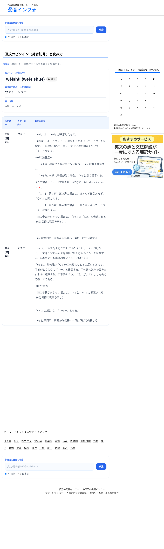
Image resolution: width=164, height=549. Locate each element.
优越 (19, 448)
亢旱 (72, 448)
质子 (49, 448)
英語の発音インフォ (69, 489)
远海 (57, 441)
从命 (65, 441)
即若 (65, 448)
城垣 (26, 448)
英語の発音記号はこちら (125, 125)
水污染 (38, 441)
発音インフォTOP (54, 493)
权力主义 (27, 441)
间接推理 (85, 441)
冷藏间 (74, 441)
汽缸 (95, 441)
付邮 (57, 448)
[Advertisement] (102, 7)
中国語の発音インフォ (94, 489)
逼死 (34, 448)
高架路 (48, 441)
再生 (7, 142)
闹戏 (11, 448)
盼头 (16, 441)
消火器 (7, 441)
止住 (42, 448)
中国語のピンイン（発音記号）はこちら (132, 128)
